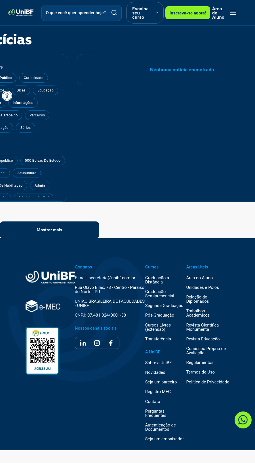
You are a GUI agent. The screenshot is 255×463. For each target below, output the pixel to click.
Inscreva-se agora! (188, 12)
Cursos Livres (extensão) (158, 327)
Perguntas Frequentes (156, 413)
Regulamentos (199, 362)
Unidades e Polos (202, 287)
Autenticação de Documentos (160, 427)
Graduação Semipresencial (159, 294)
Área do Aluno (218, 13)
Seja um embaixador (164, 439)
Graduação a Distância (157, 280)
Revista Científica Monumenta (202, 327)
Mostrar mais (49, 229)
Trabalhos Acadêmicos (198, 313)
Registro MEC (158, 392)
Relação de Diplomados (197, 299)
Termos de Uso (200, 372)
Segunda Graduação (164, 306)
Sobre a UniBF (158, 363)
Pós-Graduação (159, 315)
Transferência (158, 339)
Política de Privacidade (207, 382)
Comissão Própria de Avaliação (206, 351)
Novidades (155, 372)
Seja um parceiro (161, 382)
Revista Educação (203, 339)
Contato (152, 402)
